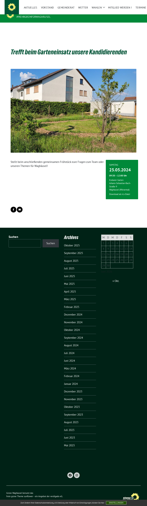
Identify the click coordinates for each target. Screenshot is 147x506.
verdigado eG (56, 491)
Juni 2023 (69, 433)
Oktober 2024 (72, 325)
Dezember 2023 (73, 387)
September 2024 (73, 333)
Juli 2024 (69, 348)
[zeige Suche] (135, 3)
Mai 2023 (69, 441)
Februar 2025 (71, 302)
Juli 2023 (69, 425)
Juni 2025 (69, 271)
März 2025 (70, 294)
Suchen (13, 232)
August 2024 (71, 341)
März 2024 (70, 364)
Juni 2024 (69, 356)
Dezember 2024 (73, 310)
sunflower (28, 491)
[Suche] (131, 3)
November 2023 (73, 394)
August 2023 (71, 417)
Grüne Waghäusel (30, 12)
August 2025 (71, 256)
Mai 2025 (69, 279)
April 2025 (70, 287)
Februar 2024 (71, 371)
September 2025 (73, 248)
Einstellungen (116, 503)
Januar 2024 (71, 379)
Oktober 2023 (72, 402)
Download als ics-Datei (119, 189)
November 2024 (73, 318)
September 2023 (73, 410)
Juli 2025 (69, 264)
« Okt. (116, 276)
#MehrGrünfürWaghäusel (34, 16)
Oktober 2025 (72, 241)
